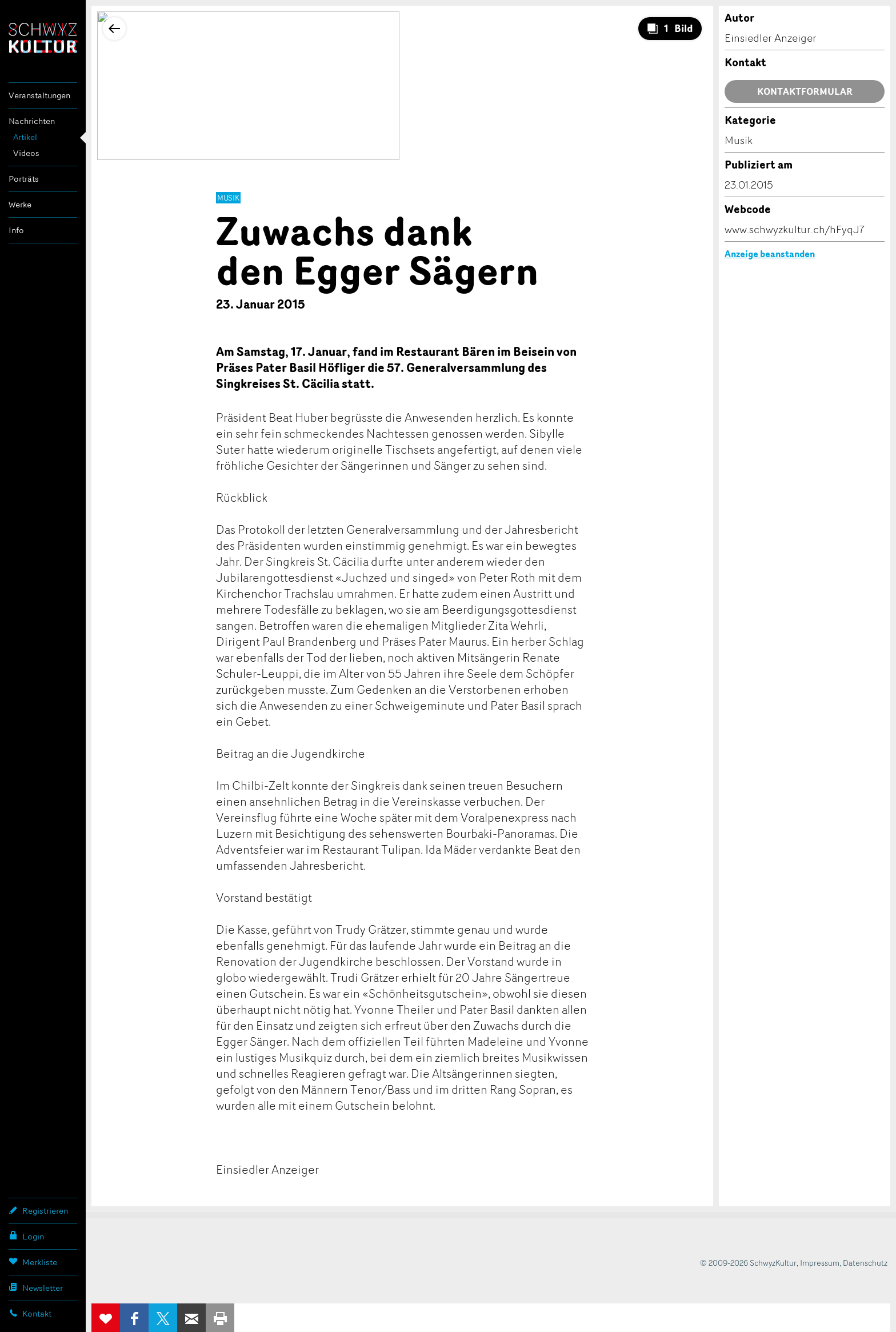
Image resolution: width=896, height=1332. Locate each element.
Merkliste (33, 1261)
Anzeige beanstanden (770, 254)
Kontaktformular (805, 91)
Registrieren (38, 1210)
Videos (26, 153)
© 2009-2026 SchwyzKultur (748, 1262)
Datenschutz (865, 1262)
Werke (20, 204)
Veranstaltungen (39, 95)
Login (26, 1236)
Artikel (25, 137)
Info (16, 230)
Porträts (24, 179)
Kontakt (30, 1313)
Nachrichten (32, 121)
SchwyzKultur (43, 38)
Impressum (819, 1262)
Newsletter (36, 1287)
